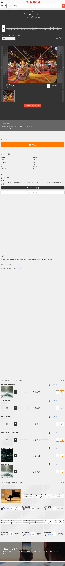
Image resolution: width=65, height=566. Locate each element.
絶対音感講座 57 (26, 533)
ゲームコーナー (11, 85)
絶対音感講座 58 (5, 533)
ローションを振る (5, 416)
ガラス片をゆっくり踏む (7, 448)
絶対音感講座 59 (48, 507)
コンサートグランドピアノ (5, 507)
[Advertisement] (32, 114)
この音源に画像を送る (32, 105)
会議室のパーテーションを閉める (10, 432)
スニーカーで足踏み (6, 400)
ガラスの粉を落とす (6, 464)
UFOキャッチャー (30, 259)
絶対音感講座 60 (26, 507)
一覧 (62, 380)
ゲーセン (4, 259)
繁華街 (39, 259)
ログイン (22, 268)
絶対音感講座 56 (48, 533)
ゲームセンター (13, 259)
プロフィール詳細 (33, 188)
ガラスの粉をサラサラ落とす (8, 384)
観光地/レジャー (47, 259)
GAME (21, 259)
